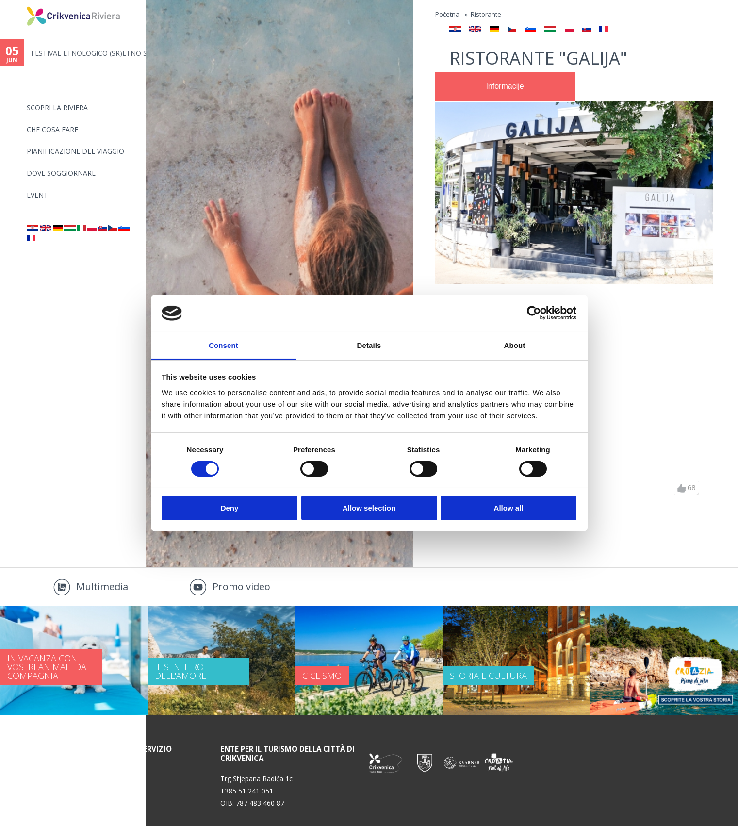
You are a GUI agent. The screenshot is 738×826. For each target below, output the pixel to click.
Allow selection (369, 508)
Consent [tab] (223, 345)
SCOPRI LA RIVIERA (57, 107)
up (682, 488)
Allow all (509, 508)
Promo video (241, 586)
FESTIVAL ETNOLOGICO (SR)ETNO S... (88, 53)
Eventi (38, 194)
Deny (230, 508)
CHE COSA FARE (52, 129)
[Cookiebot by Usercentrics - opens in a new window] (534, 313)
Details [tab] (369, 345)
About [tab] (514, 345)
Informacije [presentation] (505, 86)
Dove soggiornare (61, 173)
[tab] (505, 87)
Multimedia (102, 586)
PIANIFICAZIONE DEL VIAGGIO (75, 151)
